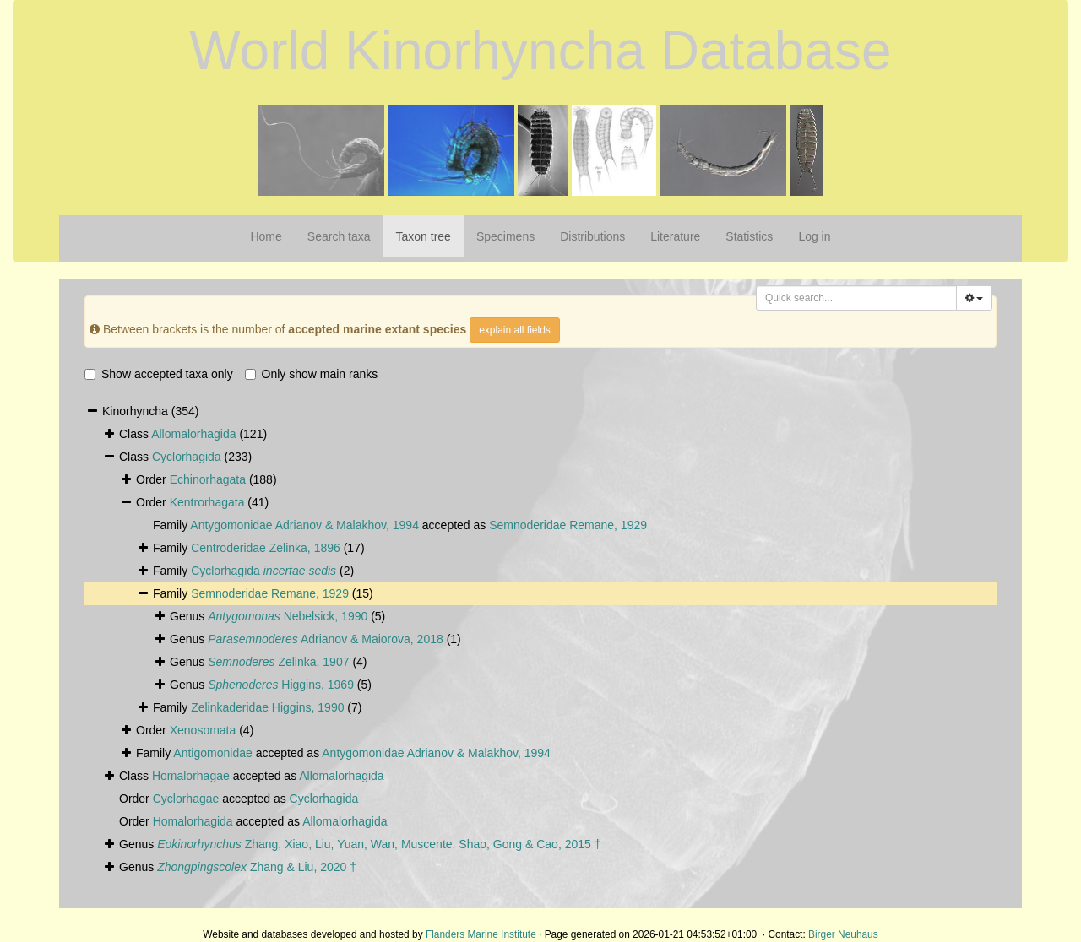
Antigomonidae (212, 753)
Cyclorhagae (186, 798)
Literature (675, 236)
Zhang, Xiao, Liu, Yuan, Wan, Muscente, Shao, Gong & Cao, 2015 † (378, 844)
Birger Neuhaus (843, 934)
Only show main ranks (311, 374)
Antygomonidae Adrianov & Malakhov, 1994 (304, 525)
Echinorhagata (208, 479)
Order (153, 502)
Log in (814, 236)
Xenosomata (203, 730)
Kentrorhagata (207, 502)
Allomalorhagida (193, 434)
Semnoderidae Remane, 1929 (568, 525)
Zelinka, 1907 (278, 662)
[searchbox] (858, 298)
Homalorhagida (193, 821)
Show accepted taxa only (158, 374)
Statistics (749, 236)
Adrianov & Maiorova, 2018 (325, 639)
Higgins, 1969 (281, 684)
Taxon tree (423, 236)
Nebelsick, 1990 (287, 616)
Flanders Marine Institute (481, 934)
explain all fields (515, 330)
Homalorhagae (191, 775)
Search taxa (339, 236)
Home (265, 236)
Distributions (592, 236)
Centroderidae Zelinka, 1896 (265, 548)
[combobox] (856, 298)
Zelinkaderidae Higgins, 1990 (267, 707)
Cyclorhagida (186, 456)
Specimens (505, 236)
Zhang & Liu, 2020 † (256, 867)
